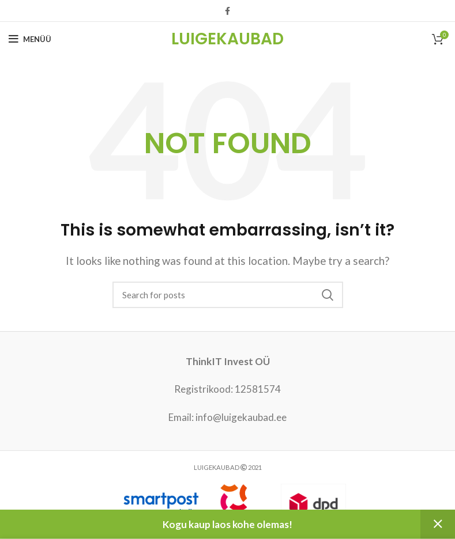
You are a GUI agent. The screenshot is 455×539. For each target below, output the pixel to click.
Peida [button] (437, 524)
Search (327, 295)
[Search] (227, 295)
